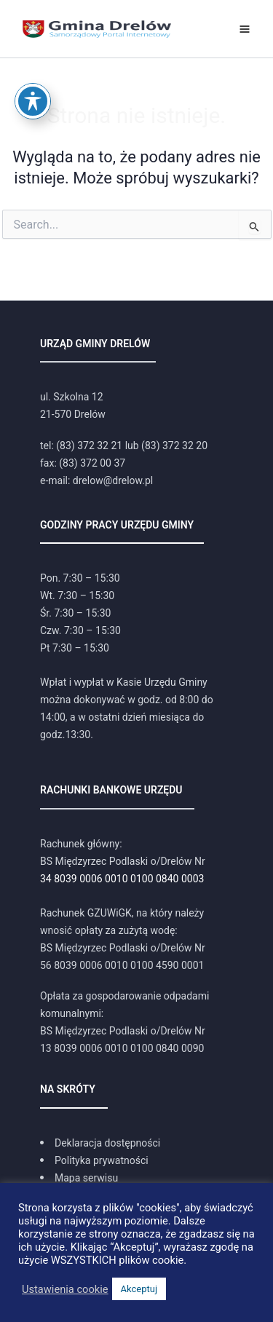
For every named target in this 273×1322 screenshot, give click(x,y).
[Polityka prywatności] (94, 1160)
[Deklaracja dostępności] (100, 1143)
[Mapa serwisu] (79, 1178)
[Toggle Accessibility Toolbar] (32, 73)
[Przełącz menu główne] (244, 29)
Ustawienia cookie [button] (65, 1289)
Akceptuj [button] (139, 1288)
